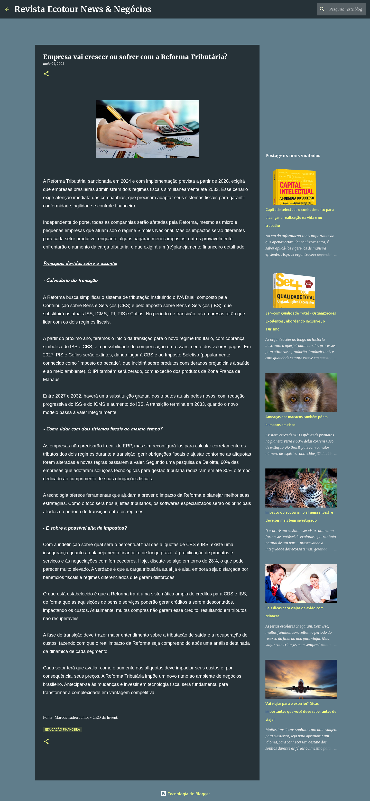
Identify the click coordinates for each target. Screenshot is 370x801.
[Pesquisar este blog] (339, 9)
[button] (46, 74)
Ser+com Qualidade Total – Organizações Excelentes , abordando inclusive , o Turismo (300, 321)
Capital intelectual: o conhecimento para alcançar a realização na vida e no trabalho (299, 218)
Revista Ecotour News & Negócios (82, 9)
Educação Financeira (62, 729)
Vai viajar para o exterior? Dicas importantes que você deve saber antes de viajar (300, 712)
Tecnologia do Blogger (185, 793)
